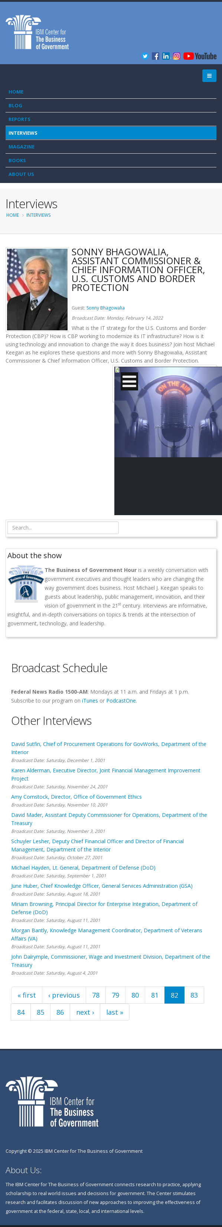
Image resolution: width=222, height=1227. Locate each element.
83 (194, 995)
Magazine (22, 146)
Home (16, 91)
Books (17, 160)
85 (40, 1012)
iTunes (90, 700)
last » (114, 1012)
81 (155, 995)
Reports (19, 119)
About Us (21, 174)
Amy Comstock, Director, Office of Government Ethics (76, 796)
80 (135, 995)
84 (21, 1012)
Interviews (23, 133)
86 (60, 1012)
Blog (15, 105)
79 (115, 995)
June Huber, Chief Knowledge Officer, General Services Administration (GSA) (102, 885)
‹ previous (64, 995)
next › (85, 1012)
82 (174, 995)
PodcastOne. (121, 700)
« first (26, 995)
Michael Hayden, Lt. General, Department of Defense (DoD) (83, 867)
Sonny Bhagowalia (105, 308)
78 (95, 995)
